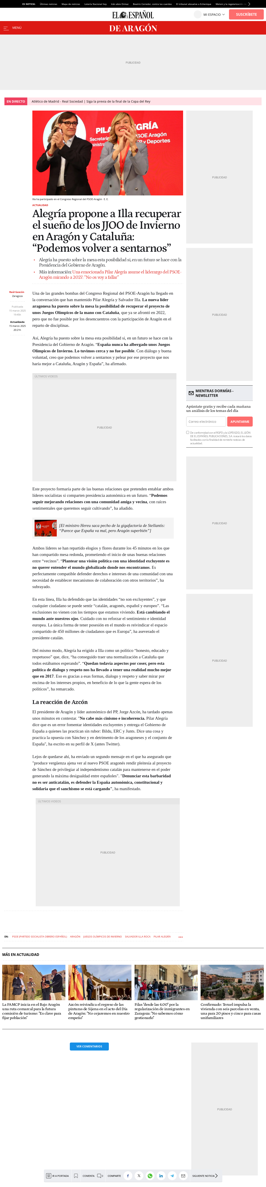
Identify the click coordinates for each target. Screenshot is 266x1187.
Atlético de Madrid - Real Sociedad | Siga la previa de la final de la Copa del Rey (91, 101)
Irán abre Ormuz (120, 4)
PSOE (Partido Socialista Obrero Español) (39, 936)
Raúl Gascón (16, 292)
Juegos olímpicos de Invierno (102, 936)
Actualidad (40, 205)
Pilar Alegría (162, 936)
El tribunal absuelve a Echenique (193, 4)
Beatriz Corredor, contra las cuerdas (152, 4)
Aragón (75, 936)
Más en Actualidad (20, 954)
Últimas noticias (48, 4)
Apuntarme (240, 421)
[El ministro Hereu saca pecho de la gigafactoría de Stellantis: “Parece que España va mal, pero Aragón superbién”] (112, 528)
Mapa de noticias (71, 4)
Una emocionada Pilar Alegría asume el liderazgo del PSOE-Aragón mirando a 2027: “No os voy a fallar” (110, 274)
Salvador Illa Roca (138, 936)
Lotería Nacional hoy (95, 4)
